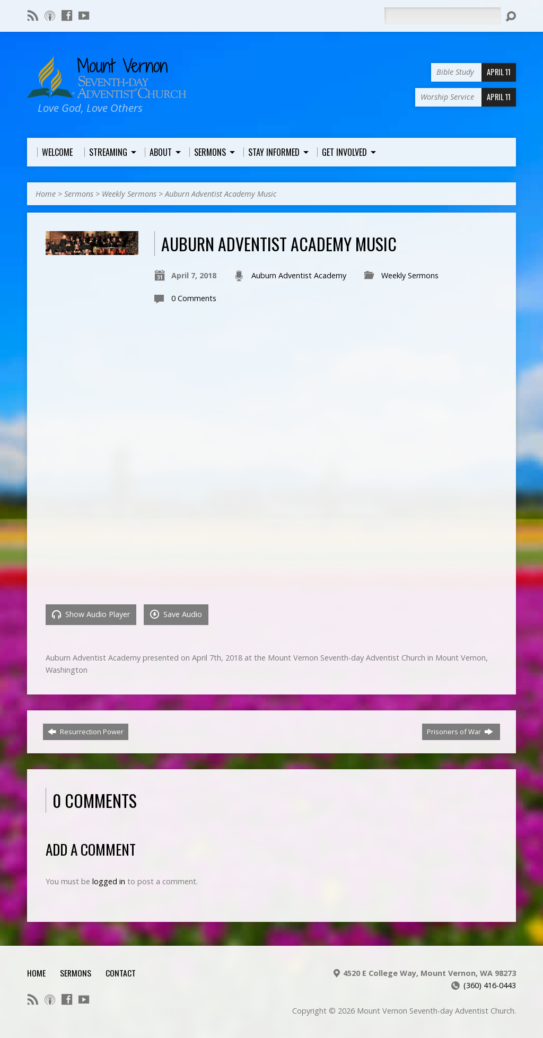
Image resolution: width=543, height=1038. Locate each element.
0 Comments (193, 298)
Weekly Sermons (129, 194)
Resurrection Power (86, 731)
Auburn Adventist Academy (298, 275)
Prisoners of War (460, 731)
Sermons (78, 194)
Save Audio (176, 614)
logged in (108, 881)
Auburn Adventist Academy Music (221, 194)
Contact (121, 972)
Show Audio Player (91, 614)
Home (46, 194)
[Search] (442, 15)
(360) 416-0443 (489, 985)
